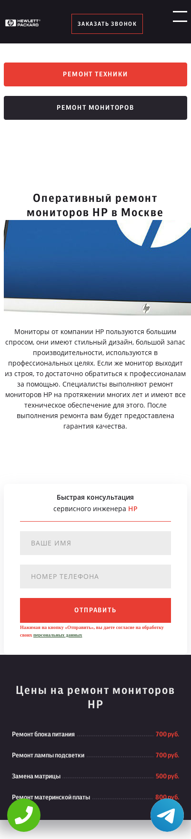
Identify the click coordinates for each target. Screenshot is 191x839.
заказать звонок (107, 24)
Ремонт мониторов (95, 108)
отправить (95, 610)
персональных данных (57, 635)
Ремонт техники (95, 74)
